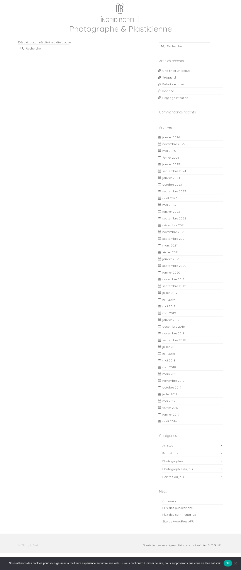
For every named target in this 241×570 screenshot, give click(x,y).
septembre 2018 (174, 340)
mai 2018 (168, 360)
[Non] (235, 563)
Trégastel (169, 77)
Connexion (170, 501)
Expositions (170, 453)
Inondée (168, 91)
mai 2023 (169, 205)
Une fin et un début (176, 71)
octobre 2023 (172, 185)
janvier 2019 (171, 320)
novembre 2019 (173, 279)
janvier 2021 (171, 259)
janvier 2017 (170, 414)
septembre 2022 (174, 218)
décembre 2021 (173, 225)
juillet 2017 (169, 394)
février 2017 (170, 408)
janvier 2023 (171, 212)
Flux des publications (177, 508)
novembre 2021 (173, 232)
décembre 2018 (173, 327)
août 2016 (169, 421)
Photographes (172, 461)
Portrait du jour (173, 477)
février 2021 (170, 252)
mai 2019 (168, 306)
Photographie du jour (177, 469)
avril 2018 (169, 367)
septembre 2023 (174, 191)
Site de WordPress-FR (178, 521)
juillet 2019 (169, 293)
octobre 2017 (171, 387)
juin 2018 (168, 354)
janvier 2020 (171, 272)
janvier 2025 (171, 164)
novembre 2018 (173, 333)
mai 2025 (169, 151)
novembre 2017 (173, 381)
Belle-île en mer (173, 84)
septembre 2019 (174, 286)
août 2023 (169, 198)
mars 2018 (169, 374)
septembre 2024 (174, 171)
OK (228, 563)
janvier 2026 (171, 137)
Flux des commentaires (179, 515)
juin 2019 (168, 299)
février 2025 (170, 157)
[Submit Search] (21, 48)
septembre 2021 (174, 239)
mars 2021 (169, 245)
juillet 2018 (169, 347)
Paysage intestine (175, 98)
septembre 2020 (174, 266)
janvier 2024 (171, 178)
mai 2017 (168, 401)
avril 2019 (169, 313)
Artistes (167, 445)
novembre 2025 (173, 144)
